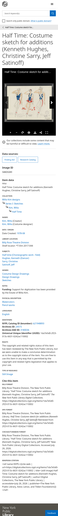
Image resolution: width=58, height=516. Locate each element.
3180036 (25, 329)
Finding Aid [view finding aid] (9, 159)
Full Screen (47, 132)
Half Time (17, 211)
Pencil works (8, 305)
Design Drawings (10, 277)
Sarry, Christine (10, 261)
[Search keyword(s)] (26, 13)
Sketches (6, 280)
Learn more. (44, 143)
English (6, 314)
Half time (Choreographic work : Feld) (21, 254)
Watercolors (8, 301)
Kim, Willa (14, 207)
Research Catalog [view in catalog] (28, 159)
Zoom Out (17, 133)
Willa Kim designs (11, 199)
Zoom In (11, 133)
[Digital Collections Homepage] (5, 4)
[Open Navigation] (52, 4)
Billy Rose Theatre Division (15, 242)
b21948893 (38, 323)
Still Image (7, 374)
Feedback (51, 513)
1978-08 (21, 233)
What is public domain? (41, 21)
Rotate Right (23, 133)
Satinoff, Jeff (8, 264)
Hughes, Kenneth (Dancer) (15, 258)
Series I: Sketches (14, 203)
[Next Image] (52, 102)
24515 (19, 326)
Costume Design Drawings (15, 273)
